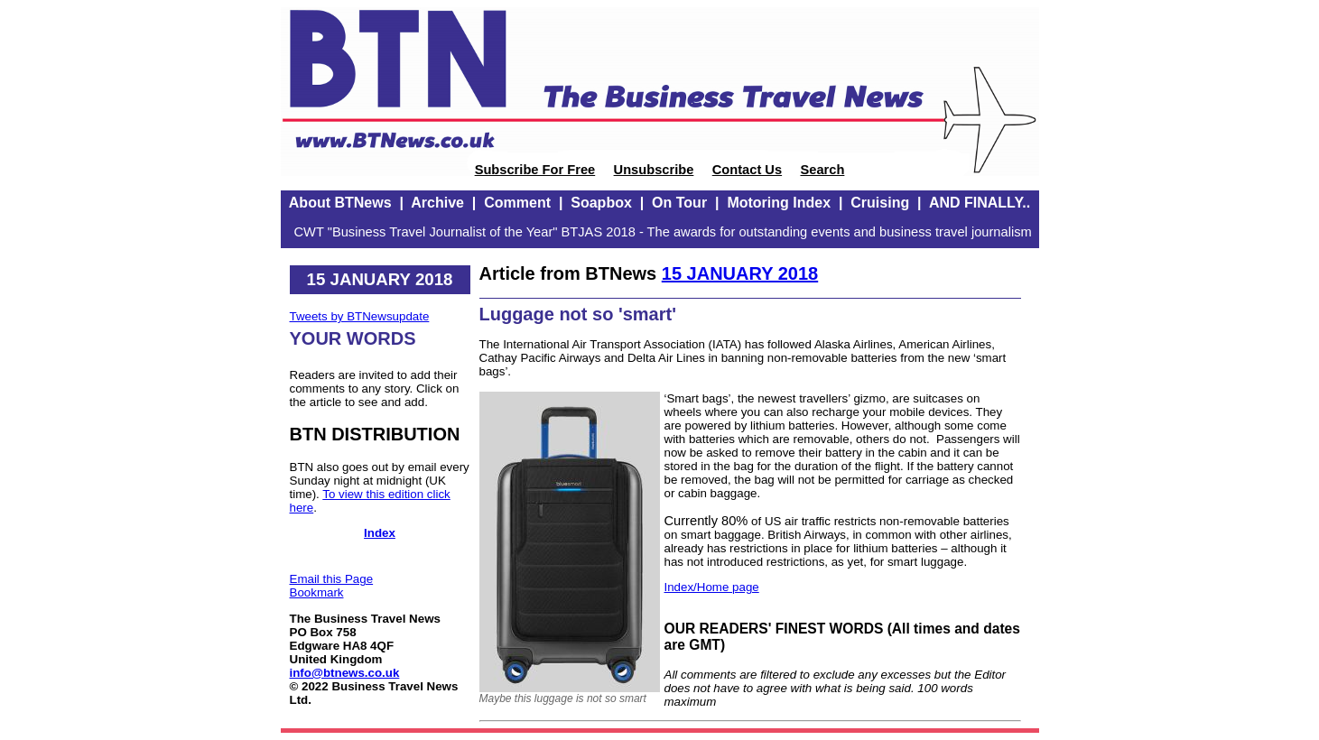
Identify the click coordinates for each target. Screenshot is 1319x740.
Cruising (879, 202)
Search (822, 169)
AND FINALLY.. (979, 202)
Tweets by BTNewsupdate (360, 316)
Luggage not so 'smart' (577, 314)
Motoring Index (779, 202)
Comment (517, 202)
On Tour (679, 202)
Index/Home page (711, 587)
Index (379, 533)
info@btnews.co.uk (345, 673)
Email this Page (332, 579)
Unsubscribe (654, 169)
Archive (437, 202)
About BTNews (340, 202)
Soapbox (601, 202)
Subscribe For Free (535, 169)
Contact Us (747, 169)
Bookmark (317, 592)
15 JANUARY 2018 (740, 273)
